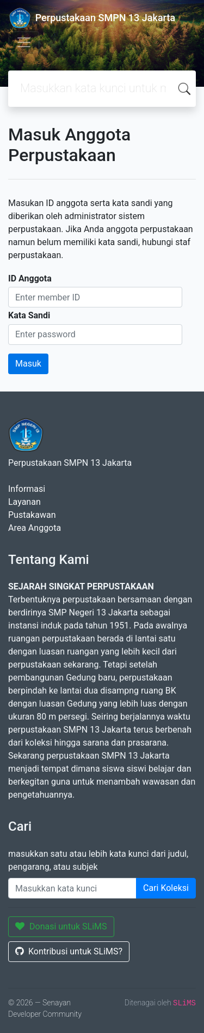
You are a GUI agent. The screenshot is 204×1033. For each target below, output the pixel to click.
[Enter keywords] (72, 888)
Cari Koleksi (166, 888)
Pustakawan (31, 515)
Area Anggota (34, 528)
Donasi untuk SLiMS (61, 926)
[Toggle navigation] (24, 42)
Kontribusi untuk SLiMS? (68, 951)
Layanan (24, 502)
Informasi (26, 489)
